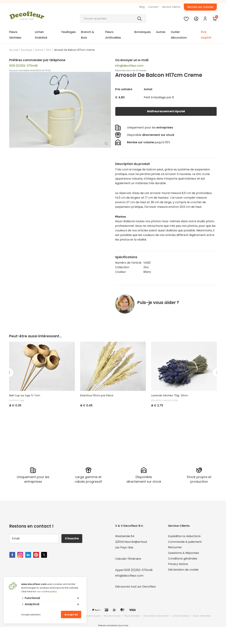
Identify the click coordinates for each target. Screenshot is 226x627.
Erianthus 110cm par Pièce (96, 395)
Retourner (175, 547)
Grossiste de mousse (89, 615)
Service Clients (171, 7)
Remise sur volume (200, 7)
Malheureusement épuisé (166, 111)
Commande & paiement (185, 542)
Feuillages (68, 32)
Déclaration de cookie (183, 570)
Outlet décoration (179, 35)
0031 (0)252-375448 (23, 66)
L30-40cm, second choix (164, 400)
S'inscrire (72, 538)
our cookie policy (47, 591)
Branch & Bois (87, 35)
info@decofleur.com (129, 66)
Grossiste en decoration (156, 615)
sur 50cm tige (16, 400)
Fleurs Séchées (15, 35)
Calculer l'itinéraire (128, 559)
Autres (160, 32)
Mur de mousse (112, 615)
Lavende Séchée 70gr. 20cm (169, 395)
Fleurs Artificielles (113, 35)
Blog (142, 7)
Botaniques (142, 32)
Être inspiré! (206, 35)
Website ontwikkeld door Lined (113, 625)
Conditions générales (182, 559)
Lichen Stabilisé (41, 35)
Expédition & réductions (184, 536)
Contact (153, 7)
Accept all (71, 614)
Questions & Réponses (183, 553)
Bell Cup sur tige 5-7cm (24, 395)
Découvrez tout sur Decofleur (135, 587)
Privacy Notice (178, 564)
